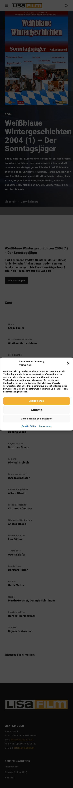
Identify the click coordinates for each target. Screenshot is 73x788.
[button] (68, 363)
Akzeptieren (36, 400)
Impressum (45, 426)
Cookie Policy (29, 426)
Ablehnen (36, 409)
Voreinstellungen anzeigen (36, 418)
